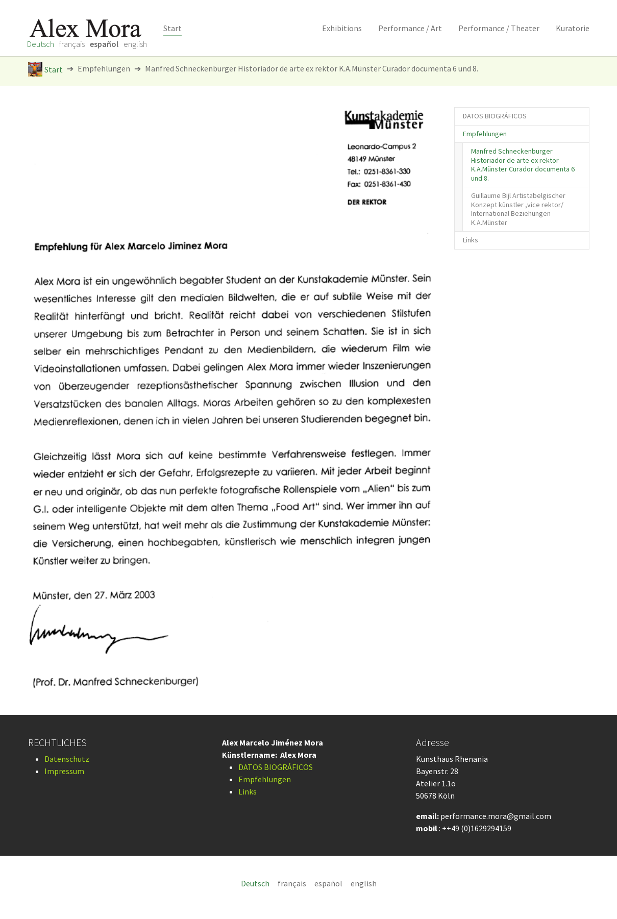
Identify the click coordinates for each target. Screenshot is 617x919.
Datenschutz (66, 759)
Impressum (64, 771)
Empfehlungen (264, 779)
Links (247, 791)
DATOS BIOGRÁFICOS (275, 767)
